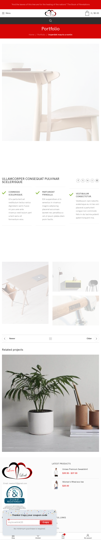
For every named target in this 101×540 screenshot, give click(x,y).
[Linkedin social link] (88, 181)
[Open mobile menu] (6, 13)
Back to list (50, 338)
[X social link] (83, 181)
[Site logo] (50, 13)
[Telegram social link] (97, 181)
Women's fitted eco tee (73, 482)
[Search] (50, 20)
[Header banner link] (50, 4)
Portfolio (41, 34)
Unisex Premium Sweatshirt (75, 469)
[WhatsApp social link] (92, 181)
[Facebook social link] (78, 181)
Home (31, 34)
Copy (46, 522)
